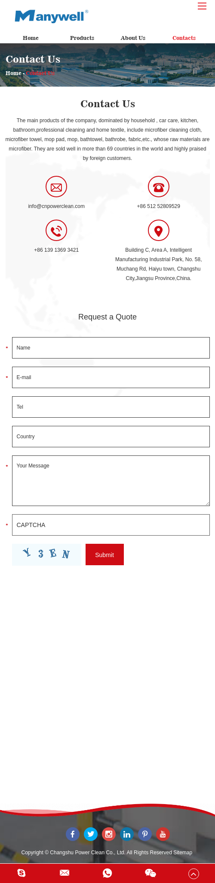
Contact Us (40, 73)
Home (31, 38)
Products (82, 38)
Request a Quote (107, 317)
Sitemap (182, 853)
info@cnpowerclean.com (56, 206)
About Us (133, 38)
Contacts (184, 38)
